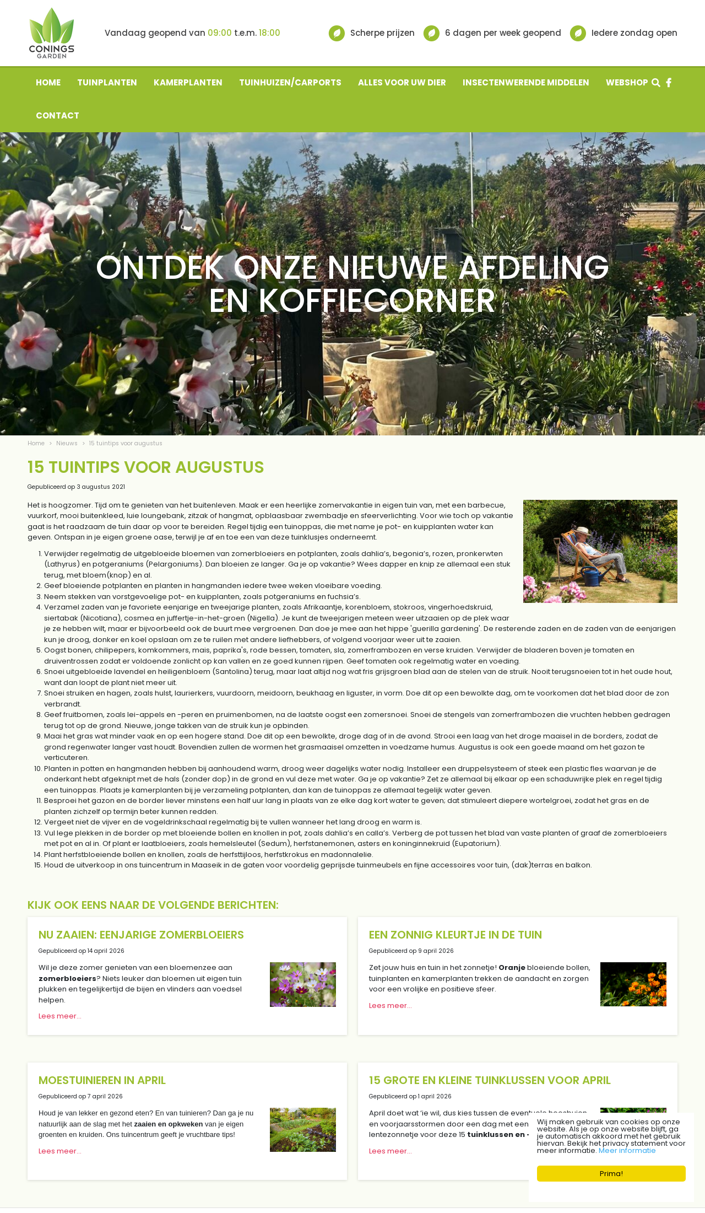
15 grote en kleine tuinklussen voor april (490, 1080)
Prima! (611, 1173)
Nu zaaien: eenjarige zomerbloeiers (141, 934)
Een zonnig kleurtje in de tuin (455, 934)
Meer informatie (627, 1150)
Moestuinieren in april (102, 1080)
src (656, 82)
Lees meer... (60, 1016)
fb (668, 82)
